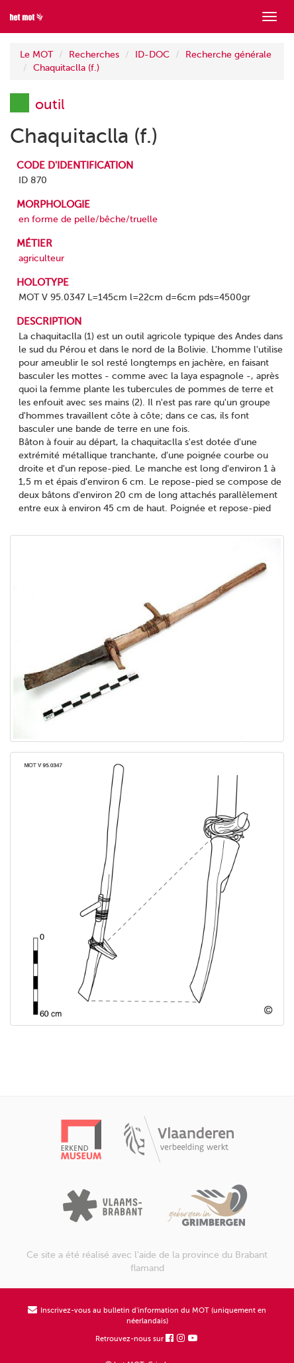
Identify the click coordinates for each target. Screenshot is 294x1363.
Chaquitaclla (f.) (66, 68)
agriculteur (41, 258)
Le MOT (36, 55)
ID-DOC (152, 55)
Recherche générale (228, 55)
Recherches (94, 55)
